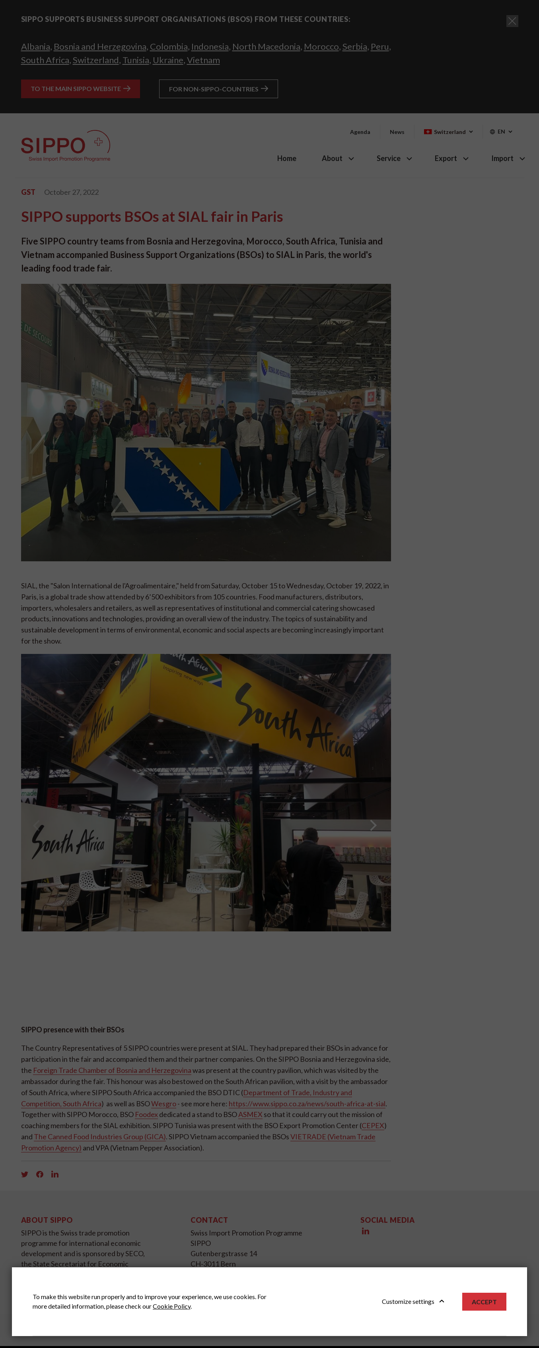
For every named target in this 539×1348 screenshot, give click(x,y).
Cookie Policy (172, 1306)
